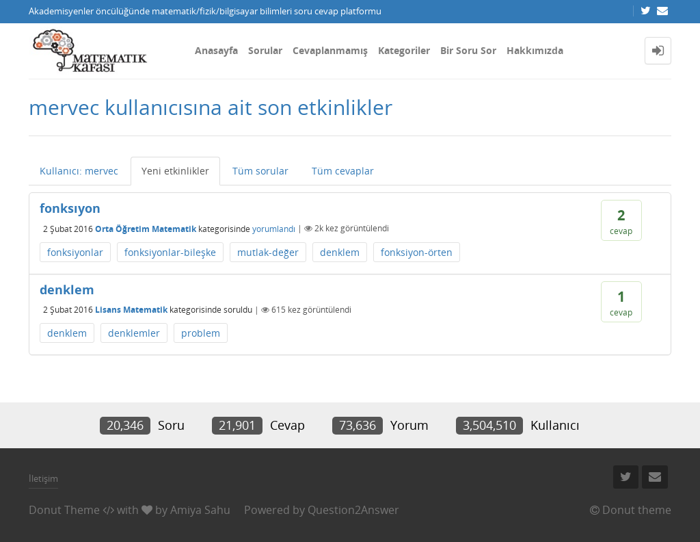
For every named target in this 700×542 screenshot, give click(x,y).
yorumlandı (273, 228)
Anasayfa (216, 50)
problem (200, 332)
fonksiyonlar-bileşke (170, 252)
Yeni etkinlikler (175, 170)
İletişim (43, 478)
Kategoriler (404, 50)
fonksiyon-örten (417, 252)
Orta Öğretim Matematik (145, 228)
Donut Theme (64, 509)
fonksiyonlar (75, 252)
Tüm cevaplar (343, 170)
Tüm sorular (260, 170)
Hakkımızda (535, 50)
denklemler (134, 332)
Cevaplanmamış (330, 50)
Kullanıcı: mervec (79, 170)
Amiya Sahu (200, 509)
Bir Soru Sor (468, 50)
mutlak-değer (268, 252)
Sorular (265, 50)
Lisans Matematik (131, 309)
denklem (340, 252)
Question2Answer (353, 509)
